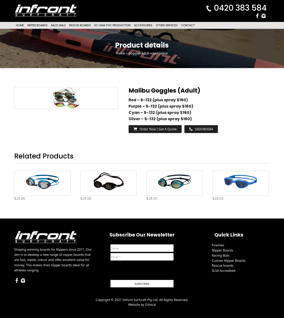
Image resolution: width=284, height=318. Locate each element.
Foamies (218, 245)
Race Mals (58, 25)
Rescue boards (223, 265)
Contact (188, 25)
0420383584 (201, 129)
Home (20, 25)
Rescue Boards (80, 25)
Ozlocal (150, 304)
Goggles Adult (138, 53)
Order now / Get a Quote (155, 129)
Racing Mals (221, 255)
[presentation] (140, 271)
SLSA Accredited (223, 270)
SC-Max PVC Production (112, 25)
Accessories (143, 25)
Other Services (167, 25)
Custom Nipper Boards (229, 260)
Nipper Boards (37, 25)
